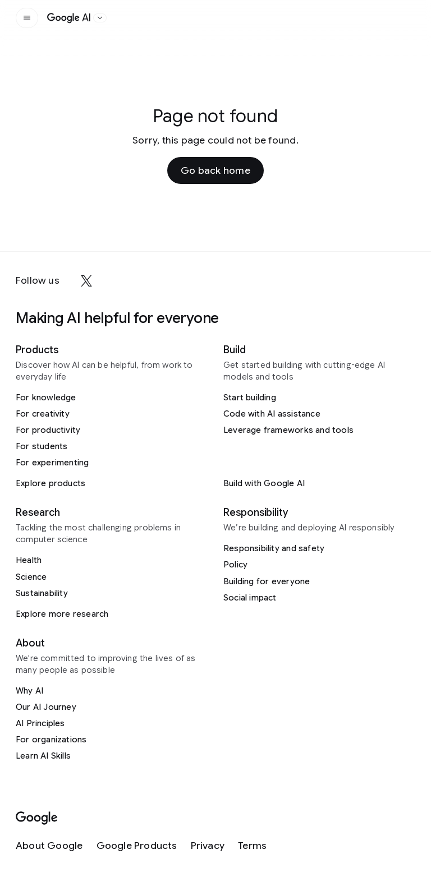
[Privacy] (207, 846)
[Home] (69, 17)
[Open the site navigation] (27, 18)
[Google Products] (137, 846)
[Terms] (252, 846)
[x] (86, 280)
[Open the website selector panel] (100, 17)
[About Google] (49, 846)
